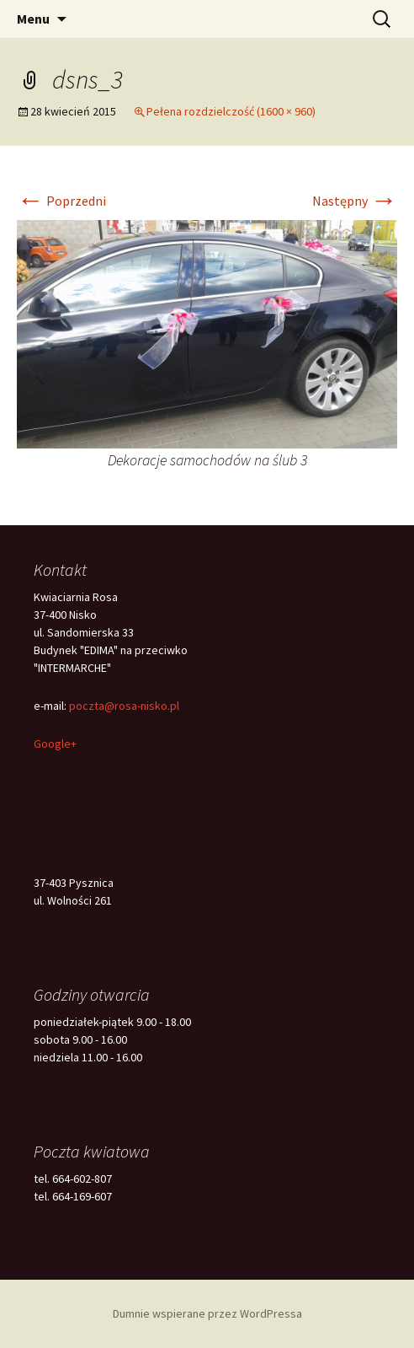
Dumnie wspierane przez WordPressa (207, 1313)
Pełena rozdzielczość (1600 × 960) (231, 111)
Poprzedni (61, 200)
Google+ (55, 743)
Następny (354, 200)
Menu (33, 18)
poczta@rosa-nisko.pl (124, 705)
